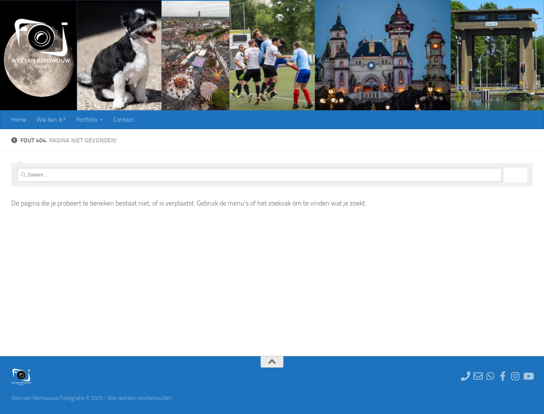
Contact (123, 119)
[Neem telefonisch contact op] (465, 376)
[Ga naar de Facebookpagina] (503, 376)
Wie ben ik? (51, 119)
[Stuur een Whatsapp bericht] (490, 376)
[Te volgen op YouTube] (528, 376)
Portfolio (86, 119)
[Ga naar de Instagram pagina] (515, 376)
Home (18, 119)
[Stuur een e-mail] (478, 376)
